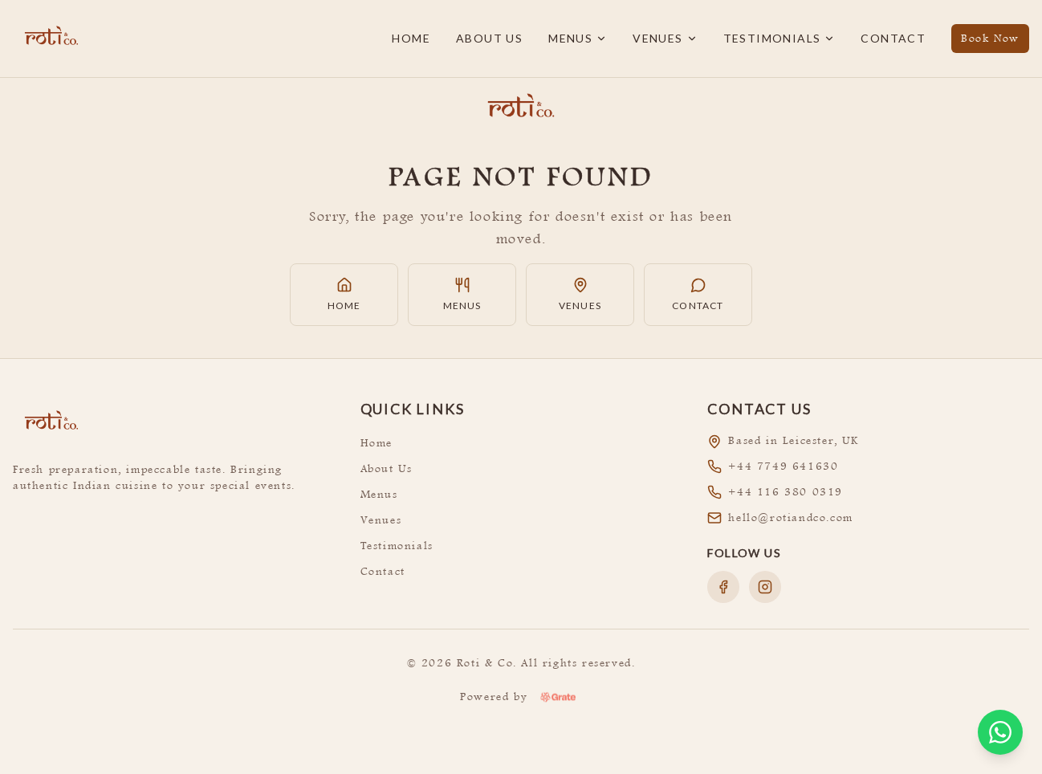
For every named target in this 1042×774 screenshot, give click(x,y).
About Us (489, 38)
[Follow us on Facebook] (723, 587)
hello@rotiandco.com (790, 517)
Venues (665, 38)
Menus (577, 38)
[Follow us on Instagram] (765, 587)
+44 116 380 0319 (785, 492)
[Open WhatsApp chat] (1000, 732)
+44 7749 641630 (783, 466)
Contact (893, 38)
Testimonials (779, 38)
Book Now (990, 38)
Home (411, 38)
